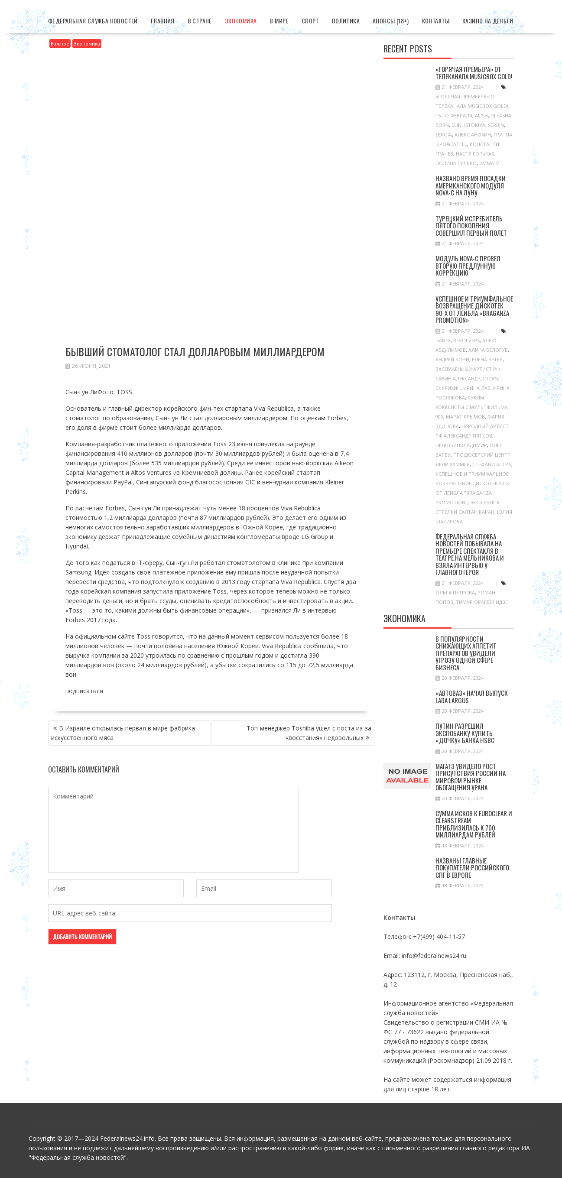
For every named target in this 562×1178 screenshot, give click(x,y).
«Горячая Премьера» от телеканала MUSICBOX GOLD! (473, 72)
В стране (200, 20)
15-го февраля (453, 115)
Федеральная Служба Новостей (93, 20)
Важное (60, 43)
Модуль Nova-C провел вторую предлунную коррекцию (467, 265)
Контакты (435, 20)
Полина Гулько (456, 163)
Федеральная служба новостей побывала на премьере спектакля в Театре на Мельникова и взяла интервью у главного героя (469, 554)
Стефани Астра (491, 464)
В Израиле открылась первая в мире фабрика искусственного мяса (123, 733)
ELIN (456, 125)
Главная (163, 20)
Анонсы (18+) (391, 20)
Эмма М (489, 163)
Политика (346, 20)
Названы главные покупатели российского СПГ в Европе (472, 867)
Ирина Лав (477, 388)
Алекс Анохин (473, 134)
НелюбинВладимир (461, 445)
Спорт (310, 20)
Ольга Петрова (455, 592)
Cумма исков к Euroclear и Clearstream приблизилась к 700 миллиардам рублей (473, 824)
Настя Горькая (475, 153)
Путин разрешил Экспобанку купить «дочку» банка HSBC (464, 733)
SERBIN (496, 125)
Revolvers (466, 340)
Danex (443, 340)
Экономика (241, 20)
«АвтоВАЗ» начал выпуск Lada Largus (471, 696)
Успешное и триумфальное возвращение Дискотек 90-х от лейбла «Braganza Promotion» (474, 309)
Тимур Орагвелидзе (482, 602)
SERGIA (443, 134)
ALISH (481, 115)
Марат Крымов (465, 416)
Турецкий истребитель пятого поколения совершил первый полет (471, 225)
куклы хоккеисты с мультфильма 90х (471, 407)
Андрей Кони (452, 359)
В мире (279, 20)
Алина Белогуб (488, 350)
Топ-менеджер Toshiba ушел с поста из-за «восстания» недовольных (309, 733)
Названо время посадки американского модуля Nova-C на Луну (470, 185)
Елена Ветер (487, 359)
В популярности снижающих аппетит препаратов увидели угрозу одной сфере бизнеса (466, 653)
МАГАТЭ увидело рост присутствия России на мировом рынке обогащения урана (470, 776)
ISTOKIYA (474, 125)
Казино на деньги (487, 20)
